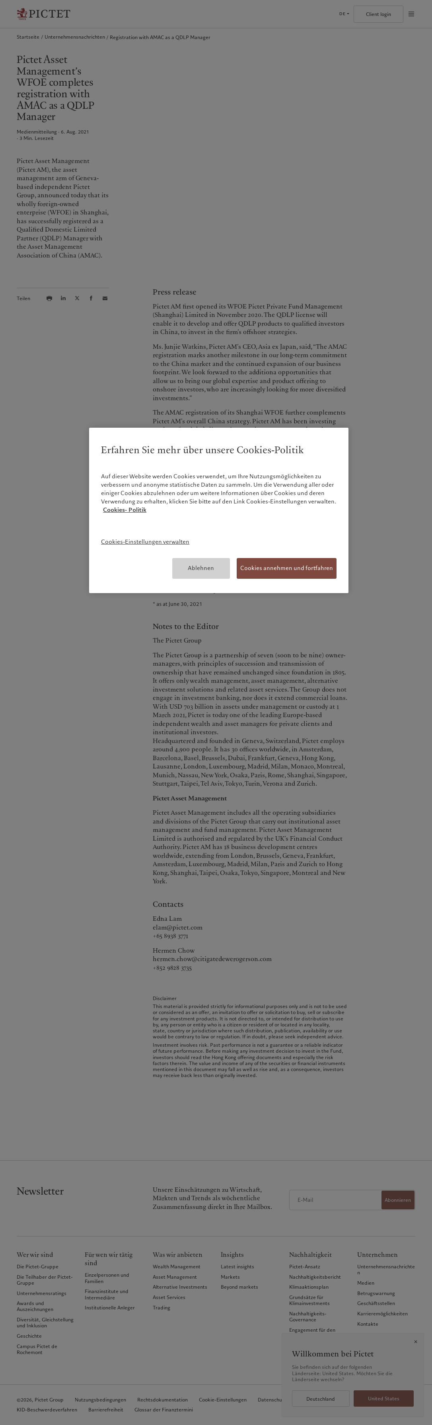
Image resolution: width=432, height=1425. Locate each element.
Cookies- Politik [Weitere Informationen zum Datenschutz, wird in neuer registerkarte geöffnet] (124, 510)
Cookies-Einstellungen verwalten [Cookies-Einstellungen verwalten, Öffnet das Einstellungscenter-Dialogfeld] (145, 542)
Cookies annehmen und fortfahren (286, 568)
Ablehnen (201, 568)
